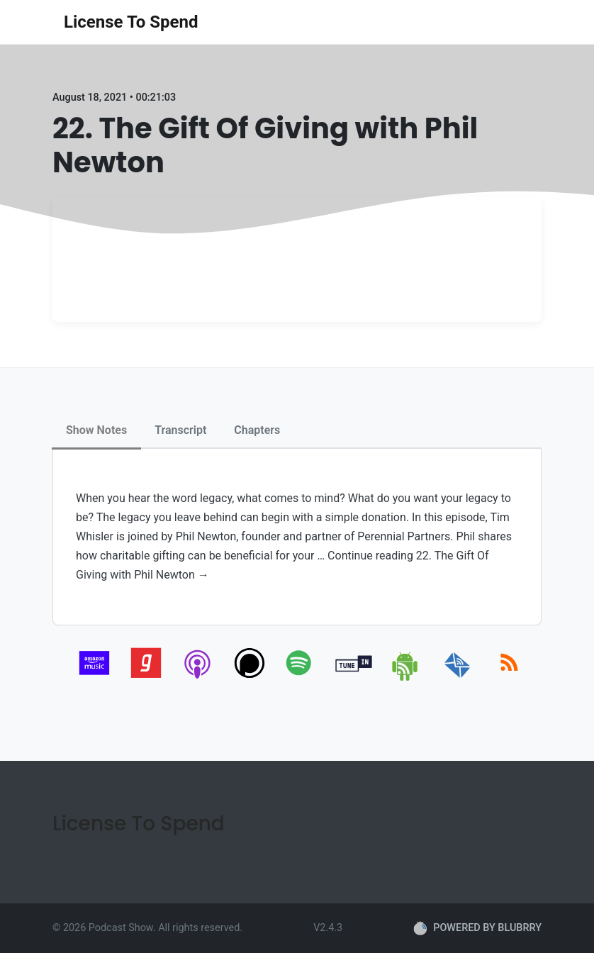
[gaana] (146, 678)
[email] (457, 678)
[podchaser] (250, 678)
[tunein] (354, 678)
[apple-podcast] (198, 678)
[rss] (509, 678)
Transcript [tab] (180, 430)
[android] (406, 678)
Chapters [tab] (257, 430)
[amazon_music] (94, 678)
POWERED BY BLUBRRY (477, 928)
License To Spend (131, 22)
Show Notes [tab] (96, 430)
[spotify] (301, 678)
